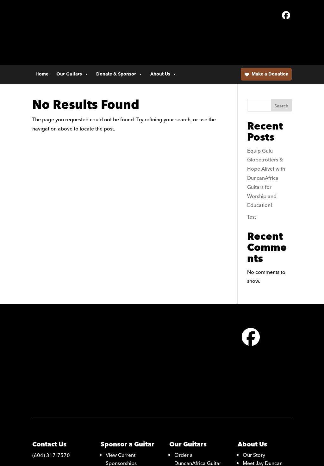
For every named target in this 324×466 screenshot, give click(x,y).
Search (281, 72)
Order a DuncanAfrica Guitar (197, 366)
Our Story (254, 362)
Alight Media (184, 458)
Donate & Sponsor (119, 36)
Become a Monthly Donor (127, 383)
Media (250, 379)
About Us (163, 36)
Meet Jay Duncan (263, 370)
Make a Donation (270, 36)
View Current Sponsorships (121, 366)
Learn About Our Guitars (193, 383)
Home (41, 36)
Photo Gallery (190, 395)
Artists (250, 387)
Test (251, 182)
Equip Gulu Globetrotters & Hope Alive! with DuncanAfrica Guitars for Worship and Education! (266, 143)
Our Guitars (72, 36)
